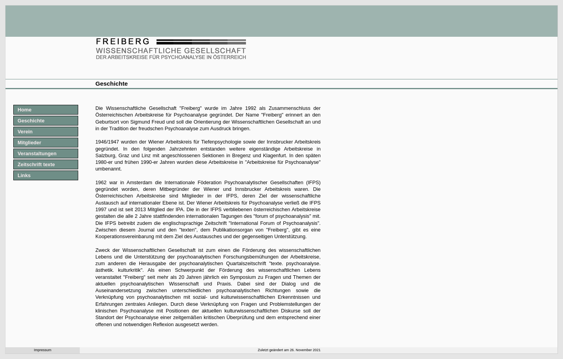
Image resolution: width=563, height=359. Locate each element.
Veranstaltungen (37, 153)
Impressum (42, 350)
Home (25, 110)
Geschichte (31, 121)
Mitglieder (29, 142)
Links (24, 175)
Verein (25, 132)
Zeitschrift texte (36, 164)
